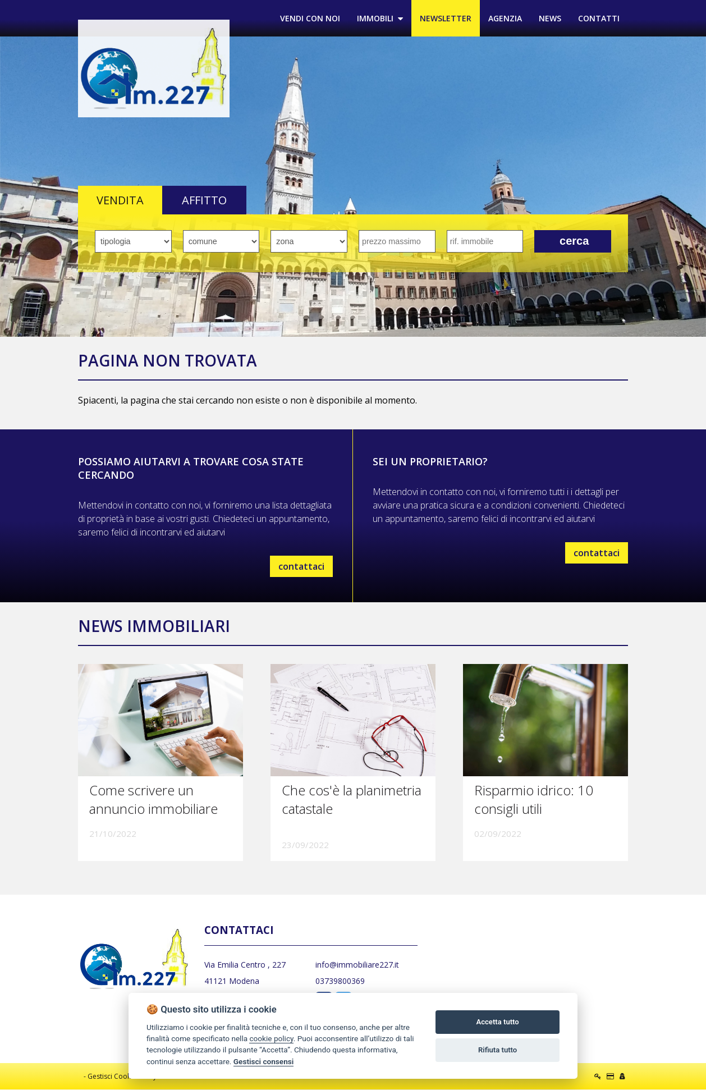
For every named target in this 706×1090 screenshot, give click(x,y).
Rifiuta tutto (497, 1050)
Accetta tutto (497, 1022)
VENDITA (120, 200)
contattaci (301, 566)
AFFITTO (204, 200)
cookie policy (271, 1038)
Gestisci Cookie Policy (122, 1077)
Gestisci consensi (263, 1061)
